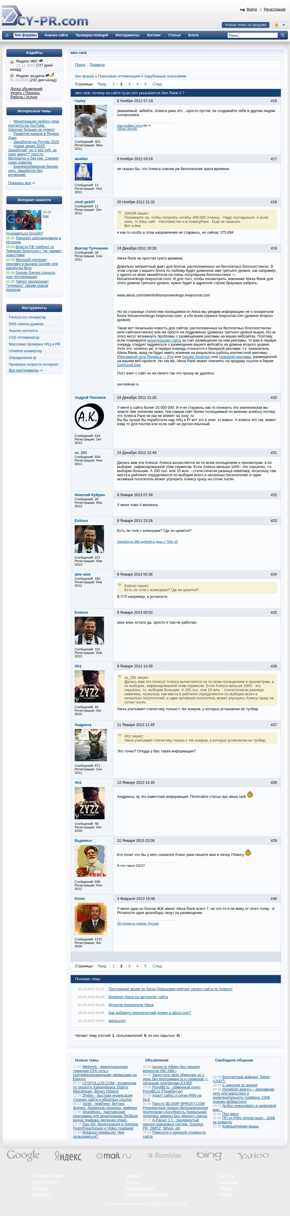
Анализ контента (23, 331)
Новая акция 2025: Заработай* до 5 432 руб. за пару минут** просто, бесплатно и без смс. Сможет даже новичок (33, 154)
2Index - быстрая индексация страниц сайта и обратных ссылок (102, 1097)
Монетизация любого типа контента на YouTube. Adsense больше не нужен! (33, 125)
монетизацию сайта (164, 340)
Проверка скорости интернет (34, 364)
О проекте (41, 1194)
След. (158, 84)
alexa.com (117, 1021)
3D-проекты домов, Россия (138, 923)
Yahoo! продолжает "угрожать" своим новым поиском (27, 285)
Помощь (133, 1182)
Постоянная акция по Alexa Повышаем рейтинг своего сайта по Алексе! (171, 989)
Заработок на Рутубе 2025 (36, 142)
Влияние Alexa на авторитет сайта (138, 997)
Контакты (40, 1188)
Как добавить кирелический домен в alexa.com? (150, 1013)
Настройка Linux (130, 125)
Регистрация (275, 9)
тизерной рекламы (235, 357)
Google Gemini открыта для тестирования (30, 275)
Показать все (19, 183)
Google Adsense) (196, 357)
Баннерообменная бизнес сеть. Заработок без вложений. (33, 170)
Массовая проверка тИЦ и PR (34, 344)
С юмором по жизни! (240, 1085)
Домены (226, 1188)
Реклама (133, 1176)
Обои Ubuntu (127, 128)
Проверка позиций (48, 1176)
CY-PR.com (158, 1204)
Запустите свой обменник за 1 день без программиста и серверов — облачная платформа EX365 (175, 1079)
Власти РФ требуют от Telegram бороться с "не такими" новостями (34, 251)
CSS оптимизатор (24, 337)
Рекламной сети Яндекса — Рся (146, 357)
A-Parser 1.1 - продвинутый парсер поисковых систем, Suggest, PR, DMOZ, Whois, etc (173, 1124)
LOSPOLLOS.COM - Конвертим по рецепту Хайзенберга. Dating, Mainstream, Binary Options (104, 1087)
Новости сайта (44, 1182)
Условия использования (146, 1194)
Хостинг (226, 1194)
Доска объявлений (26, 89)
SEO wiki (226, 1176)
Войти (252, 9)
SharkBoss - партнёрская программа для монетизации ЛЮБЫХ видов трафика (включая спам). (105, 1116)
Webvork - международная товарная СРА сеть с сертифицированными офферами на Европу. (105, 1073)
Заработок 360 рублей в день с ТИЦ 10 (147, 541)
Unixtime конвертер (25, 351)
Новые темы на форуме (245, 25)
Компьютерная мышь (240, 1126)
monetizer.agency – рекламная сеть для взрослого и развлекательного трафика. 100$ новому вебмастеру (243, 1095)
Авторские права (140, 1188)
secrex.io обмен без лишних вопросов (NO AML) (171, 1069)
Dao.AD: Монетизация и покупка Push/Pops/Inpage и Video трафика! (105, 1126)
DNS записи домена (26, 324)
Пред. (102, 84)
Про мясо (230, 1114)
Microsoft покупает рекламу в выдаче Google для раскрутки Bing (32, 264)
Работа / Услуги (24, 97)
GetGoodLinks (129, 365)
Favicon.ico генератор (27, 317)
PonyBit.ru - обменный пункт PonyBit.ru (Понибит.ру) (172, 1089)
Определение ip (22, 358)
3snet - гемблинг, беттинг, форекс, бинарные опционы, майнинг (105, 1106)
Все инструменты (24, 370)
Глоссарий (228, 1182)
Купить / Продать (25, 93)
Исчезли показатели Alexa (131, 1005)
